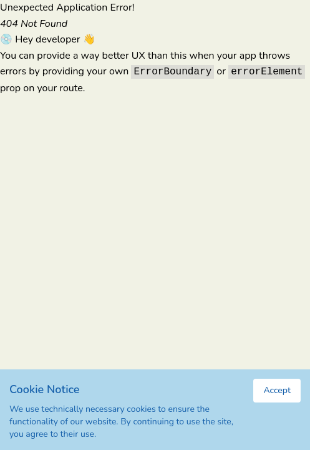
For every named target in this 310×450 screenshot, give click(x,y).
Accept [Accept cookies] (277, 390)
